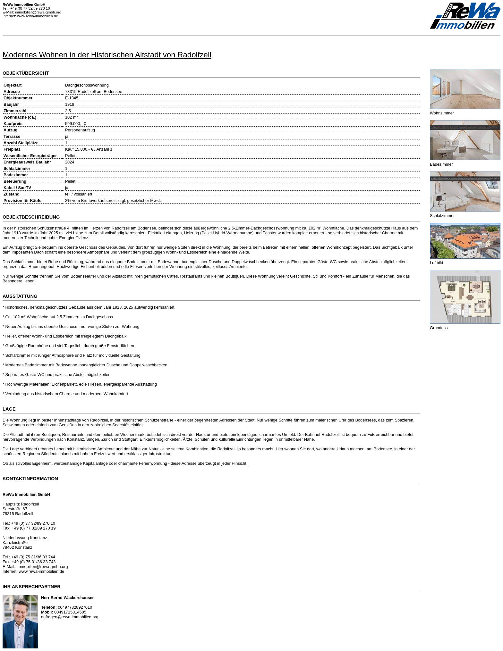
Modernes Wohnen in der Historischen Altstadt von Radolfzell (107, 54)
